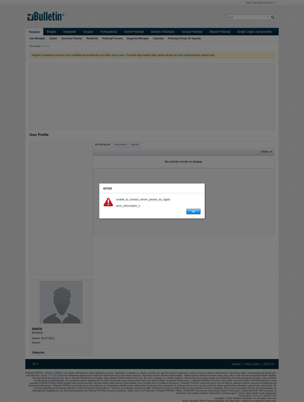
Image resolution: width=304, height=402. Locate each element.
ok (193, 211)
